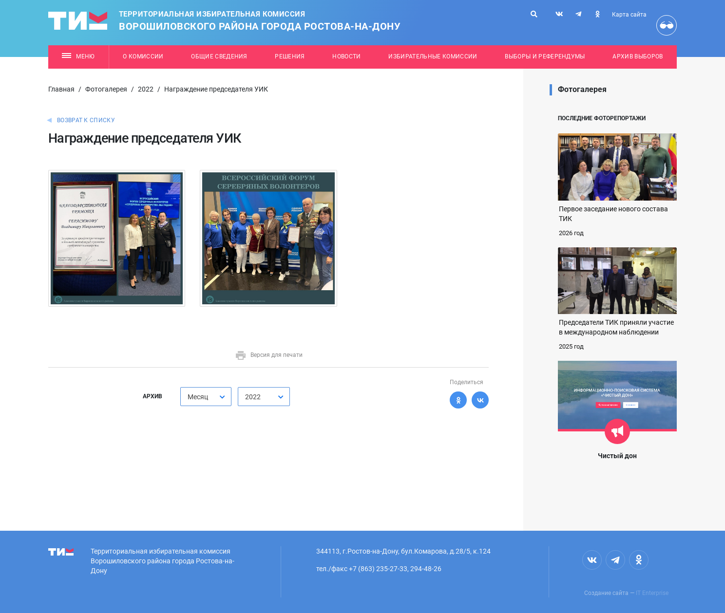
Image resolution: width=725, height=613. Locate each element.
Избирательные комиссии (432, 56)
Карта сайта (629, 14)
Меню (78, 56)
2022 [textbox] (253, 397)
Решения (290, 56)
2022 (145, 89)
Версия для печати (269, 355)
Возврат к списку (86, 120)
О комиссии (143, 56)
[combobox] (205, 396)
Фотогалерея (106, 89)
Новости (346, 56)
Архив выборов (637, 56)
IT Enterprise (652, 593)
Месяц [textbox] (198, 397)
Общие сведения (219, 56)
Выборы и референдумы (545, 56)
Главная (61, 89)
